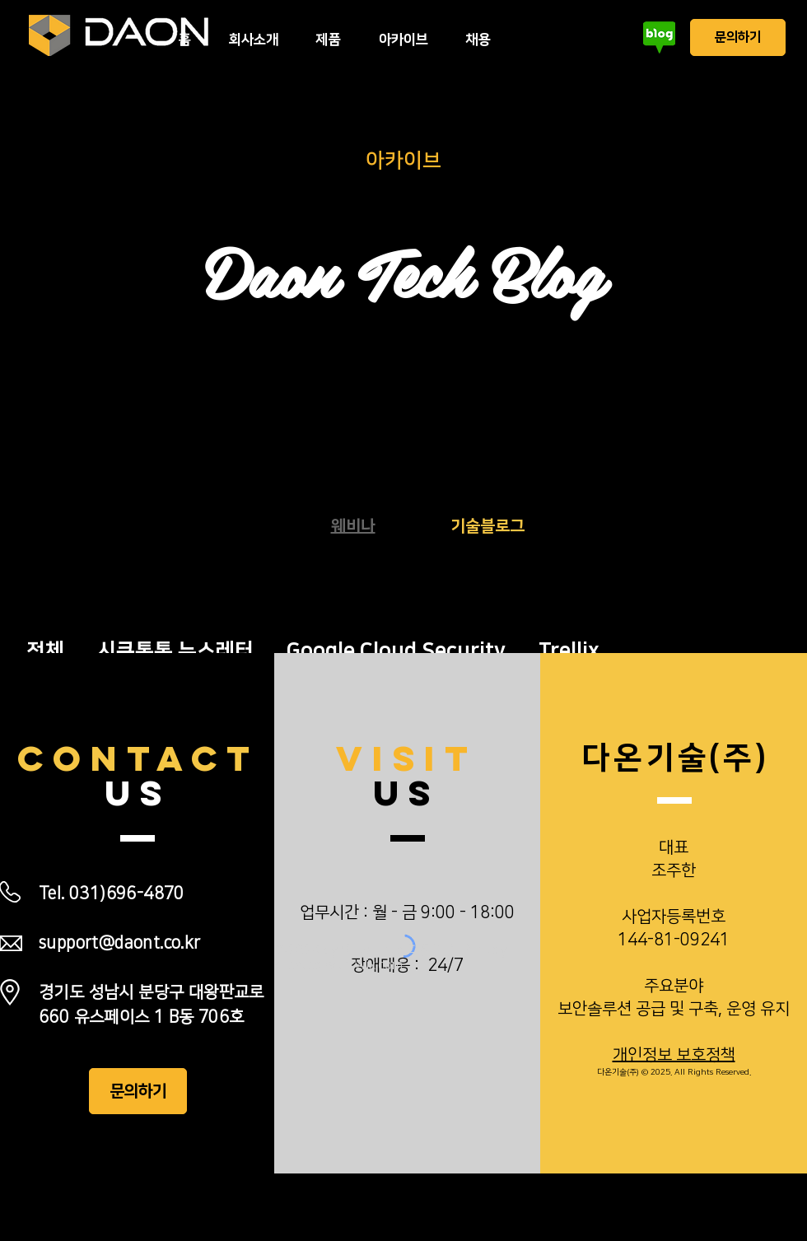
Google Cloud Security (396, 651)
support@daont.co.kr (120, 943)
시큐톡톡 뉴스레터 (175, 651)
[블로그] (659, 37)
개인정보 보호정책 (674, 1055)
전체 (45, 651)
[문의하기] (738, 37)
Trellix (569, 651)
